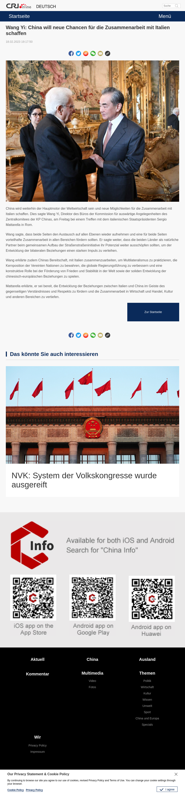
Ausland (147, 659)
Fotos (92, 687)
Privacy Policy (38, 745)
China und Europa (147, 718)
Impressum (37, 751)
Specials (147, 724)
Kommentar (37, 674)
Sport (147, 712)
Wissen (147, 699)
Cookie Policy (16, 790)
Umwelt (147, 706)
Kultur (147, 693)
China (92, 659)
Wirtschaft (147, 687)
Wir (37, 737)
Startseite (19, 16)
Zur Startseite (153, 312)
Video (92, 681)
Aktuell (38, 659)
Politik (147, 681)
